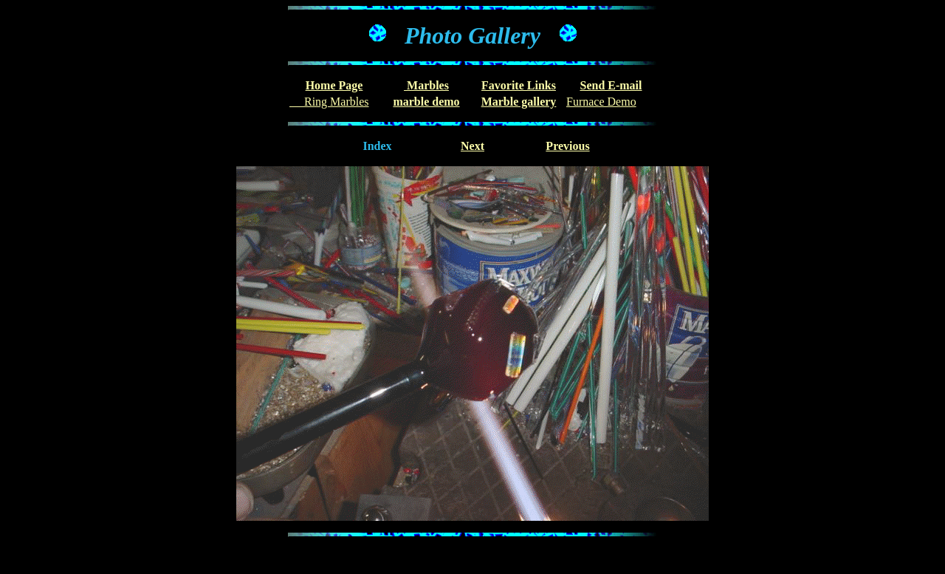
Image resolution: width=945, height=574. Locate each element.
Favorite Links (518, 85)
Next (472, 146)
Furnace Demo (601, 101)
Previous (567, 146)
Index (376, 146)
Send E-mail (611, 85)
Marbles (426, 85)
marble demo (426, 101)
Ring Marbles (329, 101)
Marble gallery (519, 101)
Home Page (334, 85)
